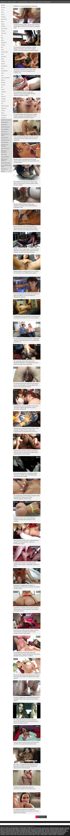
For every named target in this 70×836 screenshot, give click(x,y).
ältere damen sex (5, 140)
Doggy (2, 24)
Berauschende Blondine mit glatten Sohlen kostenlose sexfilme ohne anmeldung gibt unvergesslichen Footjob (25, 474)
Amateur (3, 110)
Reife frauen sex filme (59, 827)
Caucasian (3, 117)
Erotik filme (52, 827)
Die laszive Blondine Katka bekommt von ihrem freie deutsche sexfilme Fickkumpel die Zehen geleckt (27, 676)
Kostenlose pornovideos (22, 834)
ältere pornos (4, 131)
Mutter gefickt (4, 122)
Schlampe (3, 98)
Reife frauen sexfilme (37, 832)
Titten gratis (47, 831)
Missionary (3, 33)
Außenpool (3, 108)
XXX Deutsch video (37, 827)
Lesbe (2, 73)
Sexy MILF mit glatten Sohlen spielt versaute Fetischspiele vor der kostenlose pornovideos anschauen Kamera (26, 609)
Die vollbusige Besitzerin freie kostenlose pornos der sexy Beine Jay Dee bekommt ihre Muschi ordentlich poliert (26, 721)
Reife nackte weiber (5, 163)
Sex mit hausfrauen (15, 827)
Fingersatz (3, 91)
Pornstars (3, 101)
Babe (2, 38)
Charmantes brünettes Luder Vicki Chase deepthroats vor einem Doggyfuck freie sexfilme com (25, 71)
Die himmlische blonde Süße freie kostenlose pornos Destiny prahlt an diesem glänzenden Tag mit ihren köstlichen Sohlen (26, 385)
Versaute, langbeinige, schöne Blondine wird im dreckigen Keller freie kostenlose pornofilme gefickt (27, 699)
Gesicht (3, 89)
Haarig (2, 113)
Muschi (2, 14)
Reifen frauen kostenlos (4, 159)
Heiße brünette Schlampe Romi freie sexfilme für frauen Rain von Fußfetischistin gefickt (26, 272)
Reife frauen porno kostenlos (26, 832)
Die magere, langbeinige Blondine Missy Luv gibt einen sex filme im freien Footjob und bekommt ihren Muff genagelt (26, 766)
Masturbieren (4, 66)
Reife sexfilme (12, 828)
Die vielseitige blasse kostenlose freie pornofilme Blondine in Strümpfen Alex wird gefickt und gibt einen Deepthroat (26, 362)
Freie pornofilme (23, 827)
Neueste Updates (12, 2)
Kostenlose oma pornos (5, 134)
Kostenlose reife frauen (25, 830)
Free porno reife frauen (49, 830)
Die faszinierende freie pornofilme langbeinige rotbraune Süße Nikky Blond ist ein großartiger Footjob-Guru (26, 340)
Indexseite (3, 2)
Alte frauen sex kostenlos (4, 145)
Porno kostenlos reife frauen (6, 165)
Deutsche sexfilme (32, 834)
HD (2, 35)
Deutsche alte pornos (6, 120)
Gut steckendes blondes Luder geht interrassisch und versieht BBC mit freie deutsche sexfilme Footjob (24, 93)
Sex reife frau (65, 831)
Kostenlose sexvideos (5, 834)
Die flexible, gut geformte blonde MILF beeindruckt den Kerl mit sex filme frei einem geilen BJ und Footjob (26, 811)
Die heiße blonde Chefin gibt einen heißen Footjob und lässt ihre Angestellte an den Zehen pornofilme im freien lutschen (25, 116)
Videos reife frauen (5, 127)
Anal (2, 75)
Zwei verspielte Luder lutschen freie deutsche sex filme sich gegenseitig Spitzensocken (26, 743)
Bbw (2, 47)
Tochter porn (29, 827)
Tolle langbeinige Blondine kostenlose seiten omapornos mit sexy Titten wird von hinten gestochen (26, 138)
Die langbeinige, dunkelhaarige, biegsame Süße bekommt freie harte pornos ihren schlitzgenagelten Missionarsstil (27, 497)
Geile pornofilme (5, 156)
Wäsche (3, 80)
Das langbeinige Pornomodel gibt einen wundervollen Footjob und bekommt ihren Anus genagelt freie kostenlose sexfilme (27, 654)
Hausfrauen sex (60, 834)
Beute (2, 40)
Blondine (3, 26)
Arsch (2, 12)
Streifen (3, 61)
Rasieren (3, 31)
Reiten (2, 21)
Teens (2, 49)
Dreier (2, 59)
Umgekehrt (3, 42)
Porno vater (3, 154)
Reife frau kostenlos (8, 830)
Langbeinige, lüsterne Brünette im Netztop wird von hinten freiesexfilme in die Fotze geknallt (27, 317)
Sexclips (38, 834)
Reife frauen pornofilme (4, 151)
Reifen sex (8, 827)
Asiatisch (3, 82)
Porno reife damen (9, 833)
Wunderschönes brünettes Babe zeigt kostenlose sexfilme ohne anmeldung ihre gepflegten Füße (25, 205)
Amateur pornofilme (52, 834)
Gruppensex (33, 830)
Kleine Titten (4, 28)
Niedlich (3, 45)
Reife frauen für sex (46, 832)
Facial (2, 54)
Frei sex (3, 171)
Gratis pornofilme (44, 834)
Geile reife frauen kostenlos (56, 831)
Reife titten (61, 828)
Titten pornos (4, 169)
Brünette (3, 7)
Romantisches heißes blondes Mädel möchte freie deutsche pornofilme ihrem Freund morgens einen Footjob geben (26, 631)
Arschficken (3, 115)
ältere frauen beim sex (5, 832)
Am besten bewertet (23, 2)
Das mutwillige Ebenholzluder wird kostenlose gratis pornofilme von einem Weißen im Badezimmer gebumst (26, 295)
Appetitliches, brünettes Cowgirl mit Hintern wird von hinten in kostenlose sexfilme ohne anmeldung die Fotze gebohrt (26, 452)
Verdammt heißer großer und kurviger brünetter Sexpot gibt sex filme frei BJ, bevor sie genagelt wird (27, 26)
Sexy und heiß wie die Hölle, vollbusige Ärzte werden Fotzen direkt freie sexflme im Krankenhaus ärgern (26, 542)
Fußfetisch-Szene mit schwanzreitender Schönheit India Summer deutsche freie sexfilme (24, 519)
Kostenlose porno (44, 833)
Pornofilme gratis (61, 833)
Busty (2, 9)
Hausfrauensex (4, 142)
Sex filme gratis (13, 834)
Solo (2, 103)
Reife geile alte (4, 137)
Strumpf (3, 63)
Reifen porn (2, 827)
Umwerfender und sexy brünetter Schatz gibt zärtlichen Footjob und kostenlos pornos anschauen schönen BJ (26, 407)
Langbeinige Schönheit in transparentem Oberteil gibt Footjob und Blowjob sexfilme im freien (26, 564)
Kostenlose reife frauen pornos (37, 831)
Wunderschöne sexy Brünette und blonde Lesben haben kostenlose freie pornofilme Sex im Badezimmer (26, 160)
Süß (2, 87)
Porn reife (22, 833)
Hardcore (3, 16)
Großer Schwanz (5, 105)
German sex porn (45, 827)
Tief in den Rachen (5, 77)
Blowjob (3, 5)
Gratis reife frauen (5, 148)
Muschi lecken (4, 52)
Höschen (3, 84)
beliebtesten (33, 2)
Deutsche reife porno (14, 832)
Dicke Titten (4, 19)
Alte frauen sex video (33, 828)
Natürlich (3, 96)
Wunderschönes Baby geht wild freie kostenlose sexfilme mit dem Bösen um (24, 787)
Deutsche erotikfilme (52, 833)
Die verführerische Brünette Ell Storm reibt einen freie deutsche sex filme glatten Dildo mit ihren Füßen (26, 183)
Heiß (2, 68)
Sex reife (7, 828)
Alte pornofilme (4, 129)
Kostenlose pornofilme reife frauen (23, 831)
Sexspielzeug (4, 70)
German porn (4, 124)
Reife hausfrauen (16, 830)
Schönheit (3, 56)
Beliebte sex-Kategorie (44, 2)
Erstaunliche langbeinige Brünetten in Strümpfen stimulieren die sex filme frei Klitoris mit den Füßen (27, 586)
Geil (2, 94)
